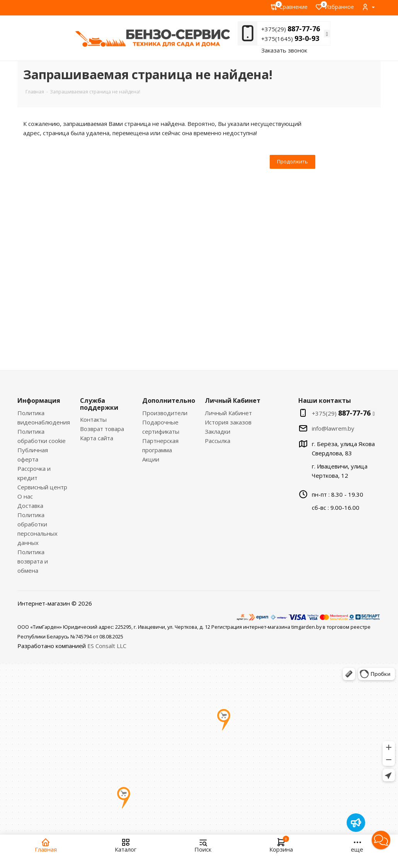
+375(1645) (290, 38)
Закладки (217, 431)
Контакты (93, 419)
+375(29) (290, 29)
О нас (25, 496)
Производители (164, 413)
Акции (150, 459)
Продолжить (292, 161)
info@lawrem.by (333, 428)
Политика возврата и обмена (32, 561)
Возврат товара (102, 429)
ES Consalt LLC (106, 646)
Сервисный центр (42, 487)
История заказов (228, 422)
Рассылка (217, 441)
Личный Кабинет (228, 413)
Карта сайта (96, 438)
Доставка (30, 505)
